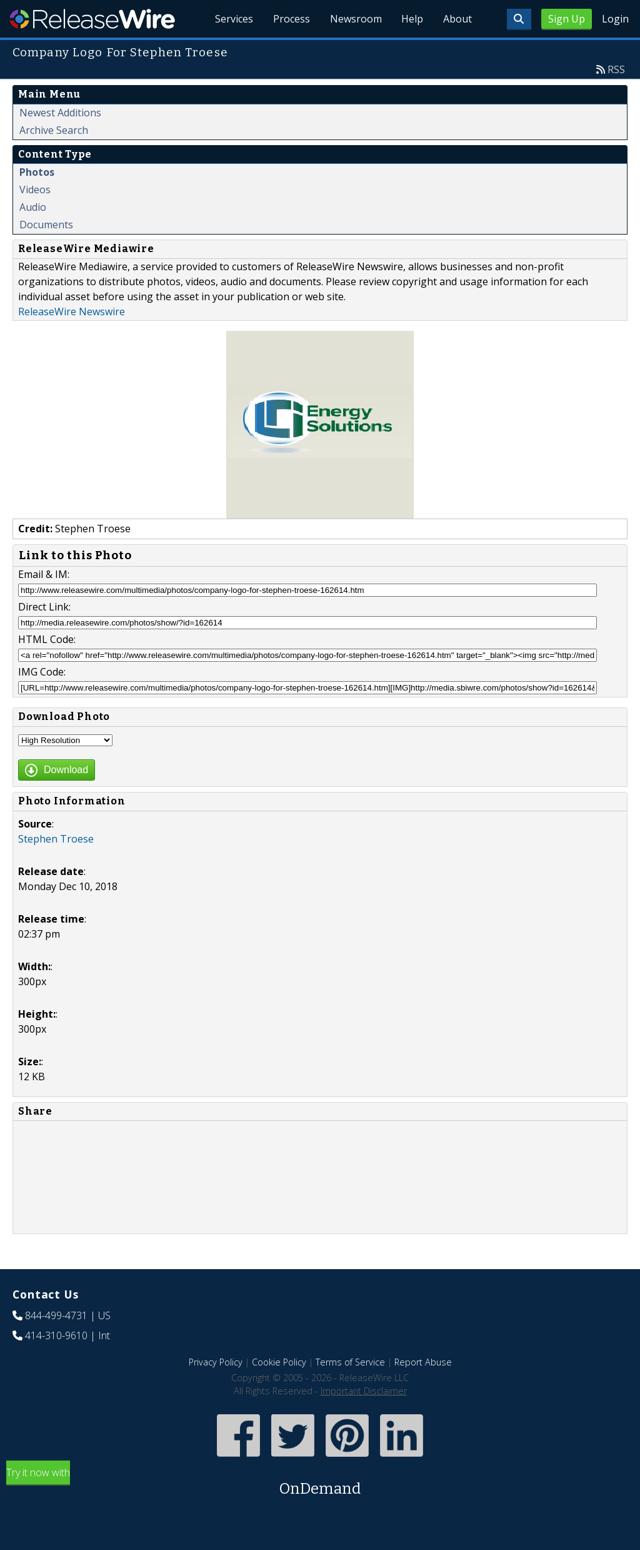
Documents (46, 224)
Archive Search (53, 130)
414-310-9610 (56, 1335)
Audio (32, 207)
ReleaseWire (92, 18)
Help (412, 19)
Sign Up (566, 19)
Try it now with (320, 1483)
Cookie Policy (279, 1362)
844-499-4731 (56, 1315)
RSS (616, 69)
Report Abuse (423, 1362)
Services (233, 19)
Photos (36, 172)
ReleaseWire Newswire (71, 311)
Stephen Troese (56, 839)
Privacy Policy (215, 1362)
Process (290, 19)
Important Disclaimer (364, 1391)
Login (615, 19)
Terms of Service (350, 1362)
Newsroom (355, 19)
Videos (35, 189)
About (457, 19)
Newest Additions (60, 112)
